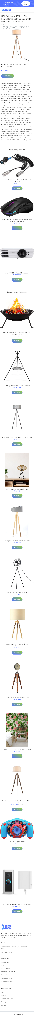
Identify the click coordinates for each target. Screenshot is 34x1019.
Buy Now (7, 76)
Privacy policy (5, 1002)
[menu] (31, 10)
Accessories (5, 962)
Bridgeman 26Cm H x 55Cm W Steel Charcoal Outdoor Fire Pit (17, 333)
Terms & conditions (7, 999)
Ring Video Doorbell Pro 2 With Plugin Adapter (17, 904)
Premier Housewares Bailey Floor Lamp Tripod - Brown (17, 802)
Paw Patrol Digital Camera (17, 842)
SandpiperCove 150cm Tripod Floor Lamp (17, 541)
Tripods (23, 64)
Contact (3, 995)
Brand (3, 965)
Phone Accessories (15, 64)
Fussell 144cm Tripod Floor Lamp (17, 592)
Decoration (4, 975)
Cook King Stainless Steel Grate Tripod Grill (17, 386)
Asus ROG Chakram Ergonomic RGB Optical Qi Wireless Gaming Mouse (17, 220)
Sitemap (3, 1005)
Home (3, 24)
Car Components (6, 968)
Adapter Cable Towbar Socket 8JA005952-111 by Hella (17, 180)
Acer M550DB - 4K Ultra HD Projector (17, 273)
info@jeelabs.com (6, 952)
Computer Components (8, 972)
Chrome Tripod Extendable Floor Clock (17, 697)
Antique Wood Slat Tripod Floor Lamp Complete (17, 437)
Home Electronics (6, 978)
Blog (2, 992)
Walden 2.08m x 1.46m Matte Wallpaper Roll (17, 749)
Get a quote (25, 3)
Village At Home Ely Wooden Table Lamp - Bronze (17, 645)
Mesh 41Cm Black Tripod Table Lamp (17, 489)
